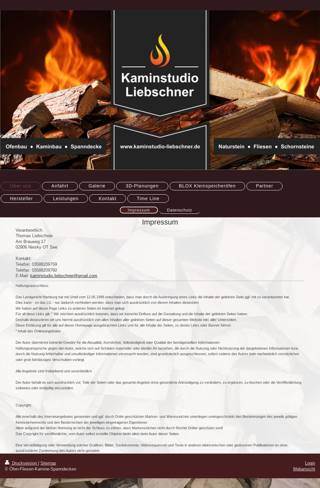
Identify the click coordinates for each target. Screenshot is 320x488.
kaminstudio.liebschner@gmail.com (63, 275)
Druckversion (21, 463)
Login (310, 463)
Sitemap (48, 463)
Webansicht (304, 468)
